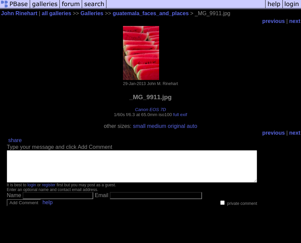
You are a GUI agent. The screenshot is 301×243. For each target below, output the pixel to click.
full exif (180, 114)
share (15, 140)
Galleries (91, 13)
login (31, 191)
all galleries (56, 13)
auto (192, 126)
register (48, 191)
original (176, 126)
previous (273, 21)
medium (156, 126)
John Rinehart (19, 13)
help (48, 208)
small (139, 126)
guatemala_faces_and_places (151, 13)
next (294, 21)
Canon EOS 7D (150, 109)
